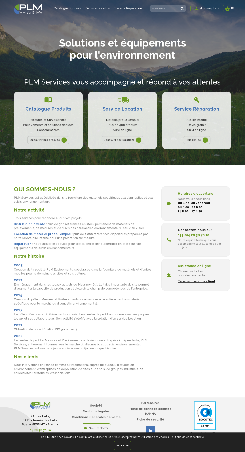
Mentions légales (96, 411)
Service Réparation (128, 8)
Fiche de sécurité (150, 419)
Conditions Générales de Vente (96, 417)
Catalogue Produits (67, 8)
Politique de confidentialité (187, 437)
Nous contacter (98, 428)
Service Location (98, 8)
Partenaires (150, 403)
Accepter (122, 445)
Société (96, 405)
